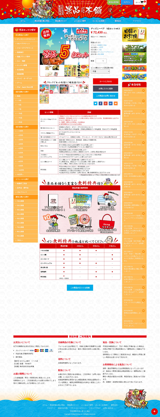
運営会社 (118, 21)
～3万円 (20, 140)
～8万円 (20, 161)
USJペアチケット (23, 44)
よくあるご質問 (80, 21)
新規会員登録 (114, 2)
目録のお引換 (63, 408)
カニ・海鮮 (21, 61)
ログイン (127, 2)
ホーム (23, 21)
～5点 (19, 105)
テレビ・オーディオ (24, 78)
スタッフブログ (95, 408)
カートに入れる (106, 81)
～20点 (19, 122)
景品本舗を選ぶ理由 (42, 21)
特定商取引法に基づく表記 (80, 411)
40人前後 (20, 214)
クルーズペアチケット (25, 48)
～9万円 (20, 166)
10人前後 (20, 201)
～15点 (19, 118)
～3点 (19, 100)
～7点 (19, 109)
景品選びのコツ (61, 21)
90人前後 (20, 236)
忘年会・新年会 (22, 188)
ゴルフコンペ (22, 192)
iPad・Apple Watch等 (25, 87)
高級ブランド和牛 (23, 57)
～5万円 (20, 148)
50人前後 (20, 218)
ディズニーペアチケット (26, 39)
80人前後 (20, 232)
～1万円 (20, 131)
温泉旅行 (20, 52)
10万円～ (20, 175)
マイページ (137, 21)
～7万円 (20, 157)
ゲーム (19, 83)
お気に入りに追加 (106, 89)
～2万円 (20, 135)
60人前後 (20, 223)
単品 (18, 96)
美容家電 (20, 74)
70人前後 (20, 227)
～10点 (19, 113)
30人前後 (20, 210)
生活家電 (20, 70)
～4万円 (20, 144)
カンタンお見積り (99, 21)
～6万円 (20, 153)
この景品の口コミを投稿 (80, 288)
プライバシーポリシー (78, 408)
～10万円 (20, 170)
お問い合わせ (108, 408)
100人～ (20, 240)
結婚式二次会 (22, 183)
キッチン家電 (22, 65)
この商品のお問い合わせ (105, 96)
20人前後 (20, 205)
